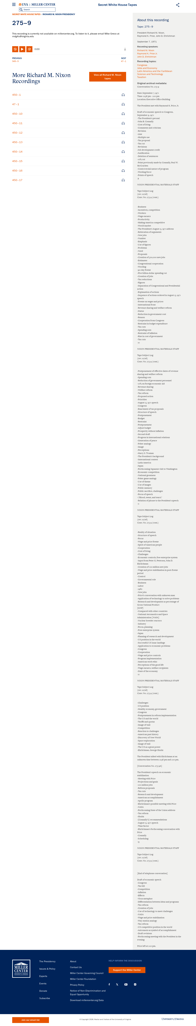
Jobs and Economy (147, 68)
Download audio (125, 49)
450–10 (17, 113)
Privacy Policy (77, 984)
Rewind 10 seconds (15, 49)
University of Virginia (23, 4)
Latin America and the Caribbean (154, 71)
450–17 (17, 180)
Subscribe (44, 998)
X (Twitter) (117, 984)
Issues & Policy (47, 968)
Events (42, 983)
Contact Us (76, 967)
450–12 (17, 132)
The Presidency (47, 961)
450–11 (17, 123)
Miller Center (43, 4)
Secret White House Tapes (26, 14)
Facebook (109, 984)
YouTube (125, 984)
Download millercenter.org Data (87, 1000)
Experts (43, 976)
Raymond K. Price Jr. (147, 53)
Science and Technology (150, 74)
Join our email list (30, 1020)
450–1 (16, 94)
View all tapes (107, 76)
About (73, 961)
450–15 (17, 161)
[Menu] (14, 5)
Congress (142, 65)
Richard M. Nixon (145, 50)
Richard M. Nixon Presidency (59, 14)
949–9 (15, 61)
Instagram (135, 984)
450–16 (17, 170)
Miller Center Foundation (83, 979)
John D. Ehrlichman (146, 56)
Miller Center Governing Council (86, 973)
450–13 (17, 142)
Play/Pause (22, 49)
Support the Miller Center (127, 970)
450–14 (17, 151)
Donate (43, 990)
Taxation (141, 77)
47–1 (123, 61)
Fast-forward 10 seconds (29, 49)
